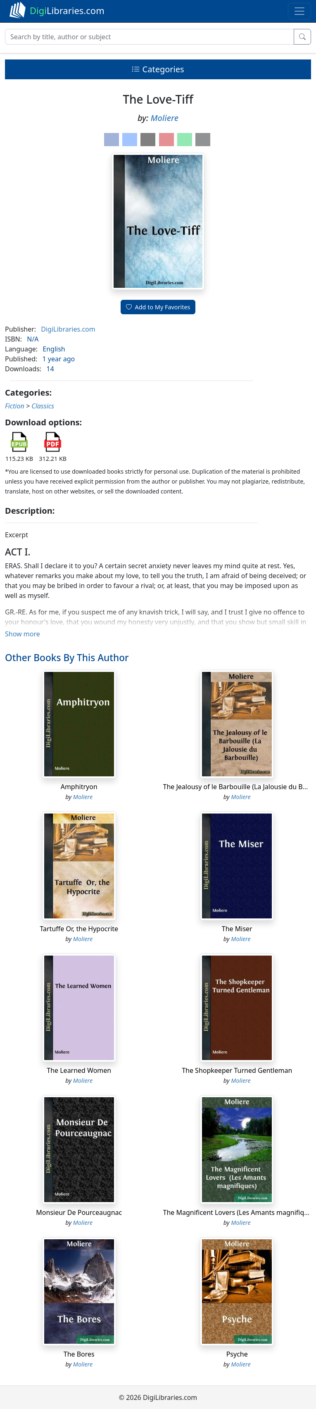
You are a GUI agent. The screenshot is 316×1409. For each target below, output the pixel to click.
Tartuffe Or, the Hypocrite (79, 928)
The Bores (79, 1354)
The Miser (237, 928)
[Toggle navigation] (299, 11)
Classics (42, 405)
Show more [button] (22, 633)
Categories (158, 69)
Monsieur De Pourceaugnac (79, 1212)
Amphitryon (79, 786)
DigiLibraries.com (68, 329)
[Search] (149, 37)
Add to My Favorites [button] (158, 307)
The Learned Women (79, 1070)
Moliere (164, 117)
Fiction (14, 405)
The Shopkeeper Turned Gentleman (237, 1070)
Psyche (237, 1354)
